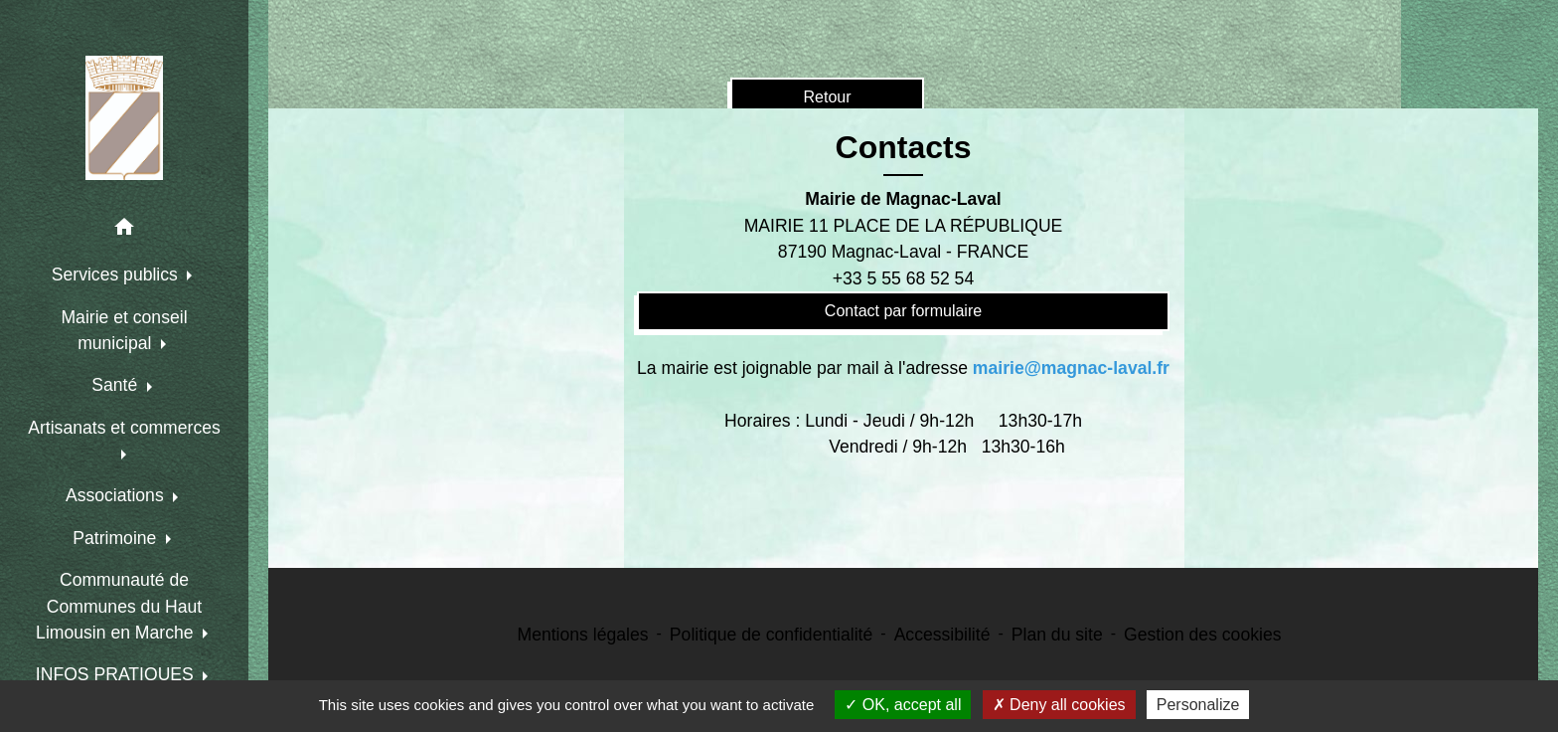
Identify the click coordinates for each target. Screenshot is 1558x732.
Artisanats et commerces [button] (124, 428)
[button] (124, 230)
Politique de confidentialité (771, 634)
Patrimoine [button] (117, 538)
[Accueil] (124, 118)
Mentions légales (583, 634)
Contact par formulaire (903, 310)
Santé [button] (116, 385)
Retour (827, 97)
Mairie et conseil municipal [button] (124, 330)
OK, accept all (903, 704)
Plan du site (1057, 634)
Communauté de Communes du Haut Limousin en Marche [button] (119, 606)
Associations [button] (117, 495)
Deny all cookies (1059, 704)
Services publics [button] (117, 274)
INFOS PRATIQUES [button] (117, 674)
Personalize (1198, 704)
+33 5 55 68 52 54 (903, 278)
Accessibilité (942, 634)
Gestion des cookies (1202, 634)
